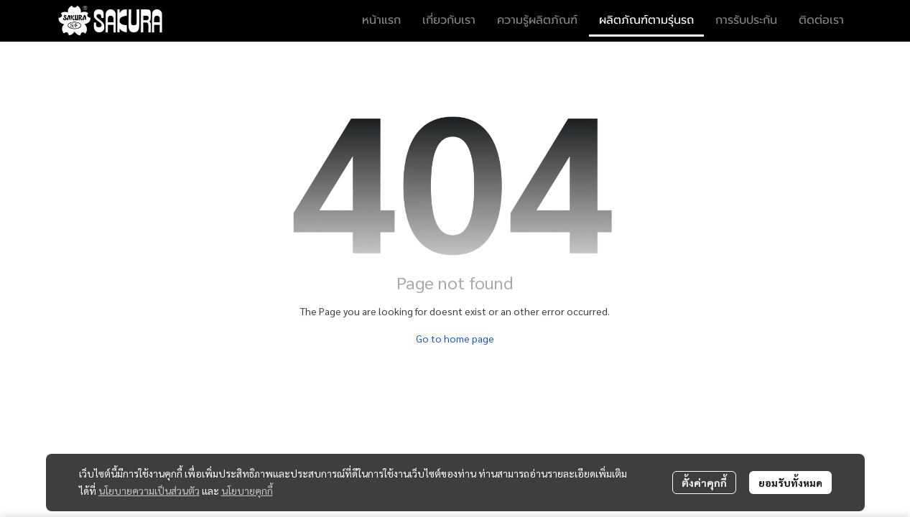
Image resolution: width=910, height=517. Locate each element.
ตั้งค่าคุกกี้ (704, 482)
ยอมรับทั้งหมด (790, 482)
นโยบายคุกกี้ (247, 490)
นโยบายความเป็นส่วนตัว (149, 490)
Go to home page (455, 338)
